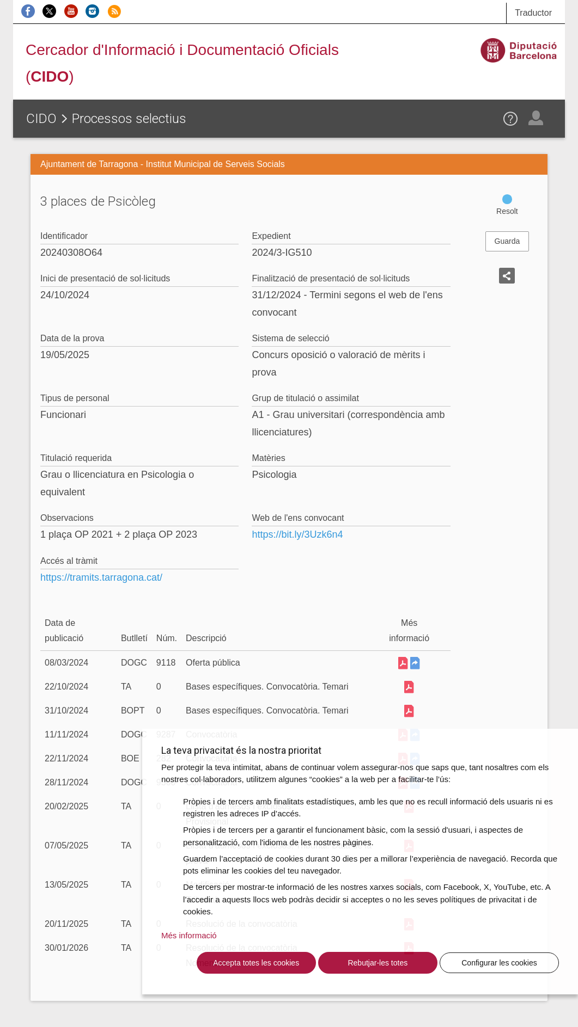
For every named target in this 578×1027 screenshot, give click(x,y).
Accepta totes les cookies (256, 962)
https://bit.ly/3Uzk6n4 (297, 534)
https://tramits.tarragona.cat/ (101, 577)
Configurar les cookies (499, 962)
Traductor (533, 12)
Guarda (507, 241)
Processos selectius (129, 118)
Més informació (189, 935)
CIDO (41, 118)
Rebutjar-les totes (377, 962)
